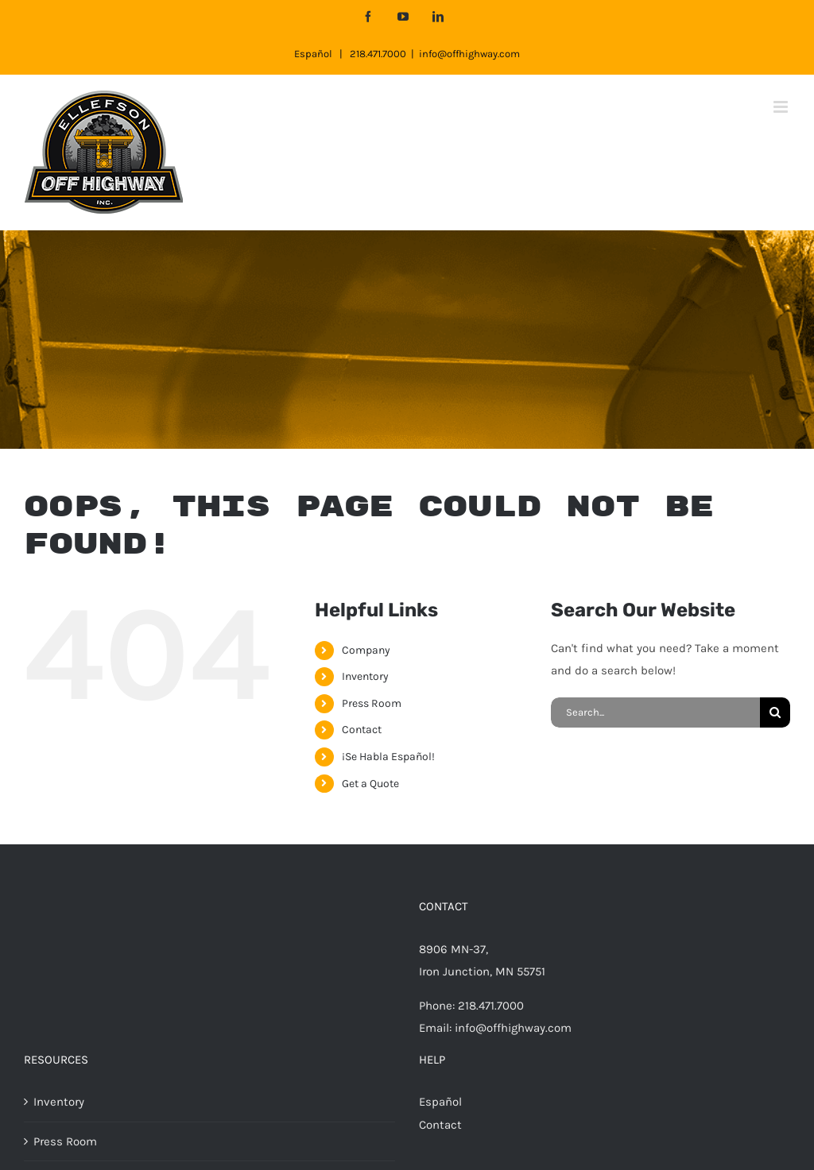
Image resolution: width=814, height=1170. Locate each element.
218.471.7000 (378, 54)
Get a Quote (370, 783)
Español (313, 54)
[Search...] (655, 712)
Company (366, 650)
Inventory (365, 676)
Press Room (371, 703)
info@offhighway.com (469, 54)
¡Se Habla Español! (388, 756)
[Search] (775, 712)
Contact (362, 729)
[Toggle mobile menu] (781, 106)
